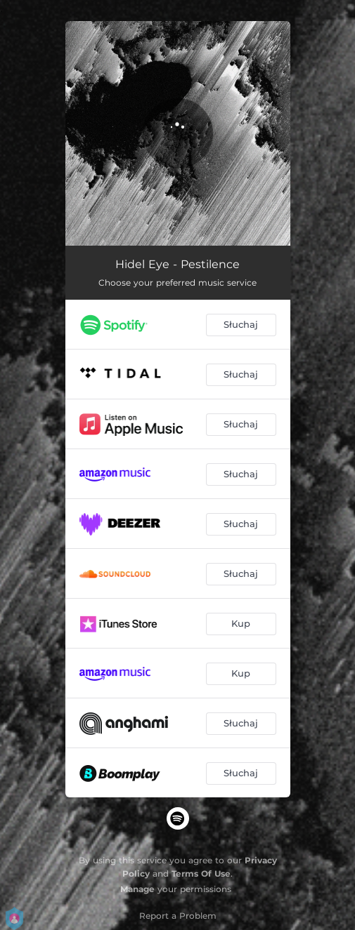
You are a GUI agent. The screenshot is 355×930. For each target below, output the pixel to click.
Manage (137, 889)
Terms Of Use (201, 873)
